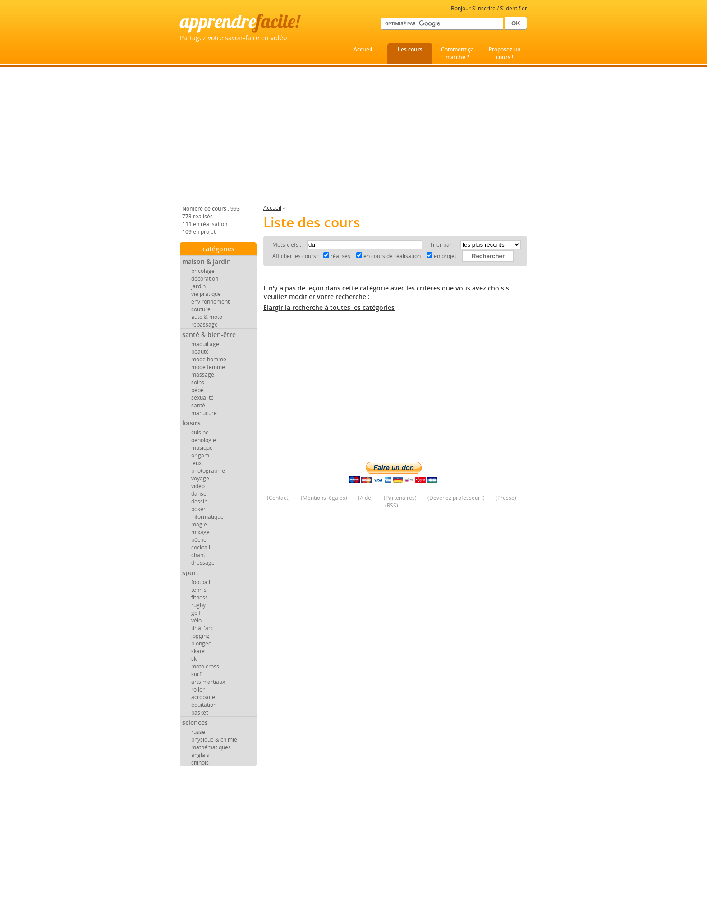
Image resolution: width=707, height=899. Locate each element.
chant (198, 555)
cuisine (200, 432)
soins (197, 382)
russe (198, 732)
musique (202, 448)
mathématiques (211, 747)
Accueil (363, 49)
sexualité (202, 397)
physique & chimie (214, 739)
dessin (199, 501)
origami (201, 455)
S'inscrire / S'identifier (499, 8)
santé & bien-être (209, 334)
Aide (365, 498)
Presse (505, 498)
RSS (391, 505)
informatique (207, 517)
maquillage (205, 344)
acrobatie (203, 697)
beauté (200, 351)
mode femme (208, 367)
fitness (199, 597)
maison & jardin (206, 261)
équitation (203, 705)
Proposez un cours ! (505, 53)
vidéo (198, 486)
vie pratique (206, 294)
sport (190, 572)
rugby (198, 605)
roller (198, 689)
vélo (196, 620)
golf (196, 613)
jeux (196, 463)
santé (198, 405)
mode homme (208, 359)
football (200, 582)
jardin (198, 286)
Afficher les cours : (295, 256)
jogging (200, 636)
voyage (200, 478)
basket (199, 712)
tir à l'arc (202, 628)
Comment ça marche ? (457, 53)
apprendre (240, 21)
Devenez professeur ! (456, 498)
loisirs (191, 423)
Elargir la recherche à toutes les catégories (329, 307)
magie (199, 524)
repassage (204, 324)
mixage (200, 532)
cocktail (200, 547)
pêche (199, 540)
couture (201, 309)
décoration (204, 278)
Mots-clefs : (287, 245)
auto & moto (206, 317)
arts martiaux (208, 682)
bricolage (203, 271)
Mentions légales (324, 498)
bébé (197, 390)
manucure (204, 413)
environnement (210, 301)
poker (198, 509)
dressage (203, 563)
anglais (200, 755)
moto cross (205, 666)
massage (202, 374)
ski (194, 659)
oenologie (203, 440)
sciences (195, 722)
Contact (278, 498)
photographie (208, 471)
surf (196, 674)
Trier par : (443, 245)
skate (198, 651)
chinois (200, 762)
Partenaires (400, 498)
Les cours (410, 49)
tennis (199, 590)
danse (199, 494)
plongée (201, 643)
